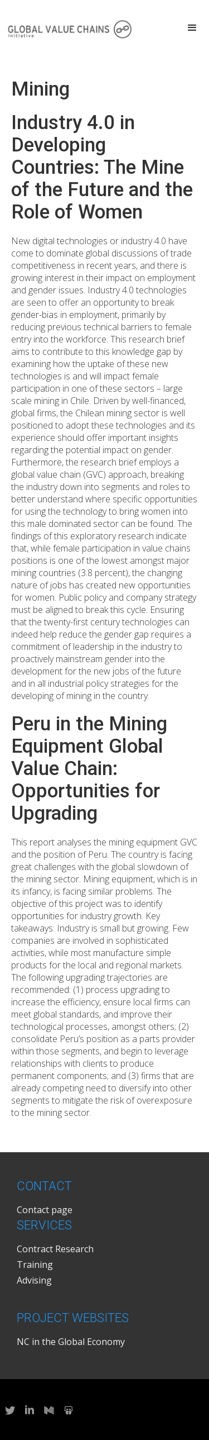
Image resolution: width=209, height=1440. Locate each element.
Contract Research (55, 1249)
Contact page (44, 1210)
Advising (34, 1280)
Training (35, 1264)
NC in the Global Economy (71, 1342)
